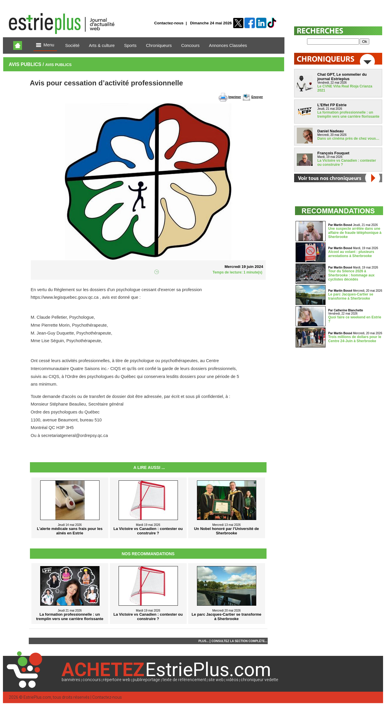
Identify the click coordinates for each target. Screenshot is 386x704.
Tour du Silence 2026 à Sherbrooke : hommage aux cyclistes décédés (351, 275)
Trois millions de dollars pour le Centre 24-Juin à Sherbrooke (354, 339)
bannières (71, 680)
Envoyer (257, 97)
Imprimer (234, 97)
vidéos (232, 680)
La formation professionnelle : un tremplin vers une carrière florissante (348, 114)
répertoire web (116, 680)
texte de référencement (184, 680)
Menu (45, 45)
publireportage (146, 680)
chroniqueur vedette (259, 680)
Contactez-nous (168, 23)
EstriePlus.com (37, 697)
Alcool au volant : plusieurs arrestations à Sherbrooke (351, 254)
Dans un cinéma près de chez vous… (348, 138)
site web (216, 680)
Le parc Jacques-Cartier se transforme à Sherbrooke (350, 296)
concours (91, 680)
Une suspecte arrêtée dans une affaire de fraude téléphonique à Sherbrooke (354, 233)
